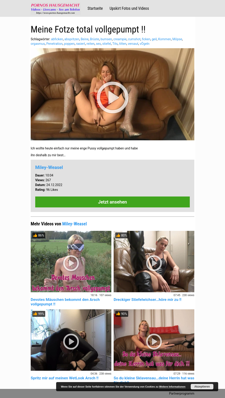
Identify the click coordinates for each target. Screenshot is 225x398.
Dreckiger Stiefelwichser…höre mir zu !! (147, 299)
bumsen (106, 39)
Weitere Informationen (172, 386)
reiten (91, 43)
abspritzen (71, 39)
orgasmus (38, 43)
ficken (146, 39)
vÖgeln (145, 43)
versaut (133, 43)
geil (154, 39)
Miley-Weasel (49, 167)
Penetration (54, 43)
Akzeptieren (202, 386)
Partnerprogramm (181, 393)
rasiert (80, 43)
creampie (120, 39)
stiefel (106, 43)
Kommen (164, 39)
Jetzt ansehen (112, 202)
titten (122, 43)
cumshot (134, 39)
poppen (69, 43)
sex (98, 43)
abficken (57, 39)
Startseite (95, 8)
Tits (115, 43)
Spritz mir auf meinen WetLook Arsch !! (64, 378)
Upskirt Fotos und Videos (129, 8)
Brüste (94, 39)
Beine (85, 39)
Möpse (177, 39)
